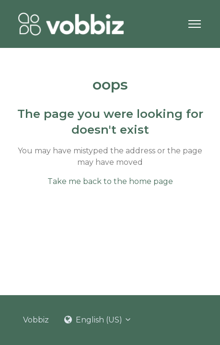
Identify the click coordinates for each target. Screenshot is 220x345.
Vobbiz (36, 319)
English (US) (98, 319)
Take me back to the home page (110, 181)
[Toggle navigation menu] (195, 24)
